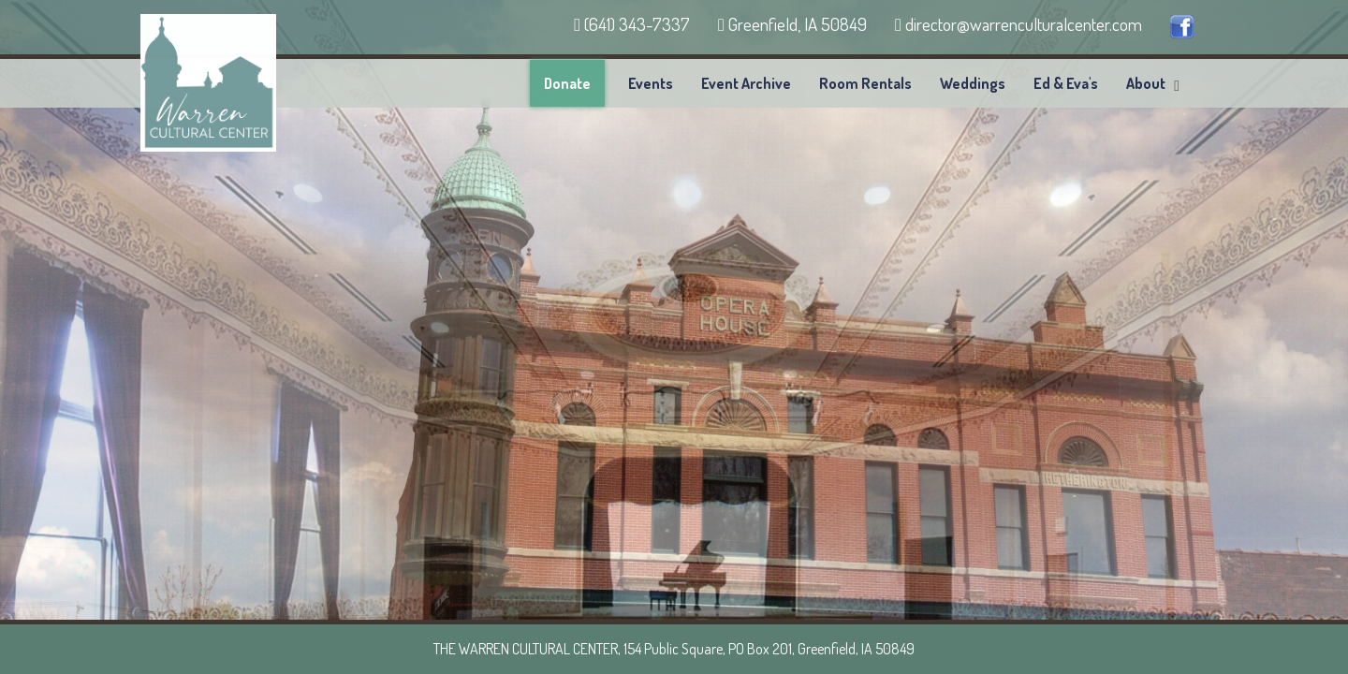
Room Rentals (865, 83)
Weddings (972, 83)
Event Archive (746, 83)
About (1145, 83)
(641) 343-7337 (632, 24)
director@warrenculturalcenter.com (1018, 24)
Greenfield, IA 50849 (792, 24)
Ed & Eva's (1065, 83)
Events (650, 83)
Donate (567, 83)
